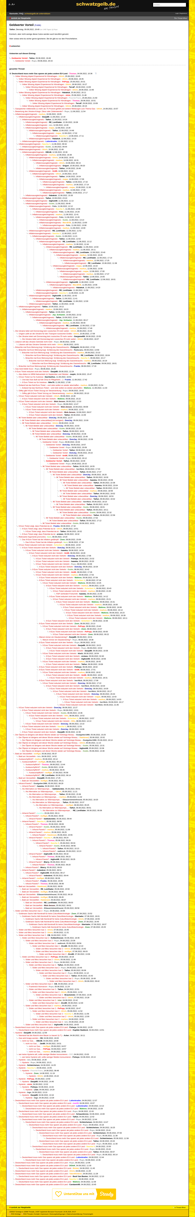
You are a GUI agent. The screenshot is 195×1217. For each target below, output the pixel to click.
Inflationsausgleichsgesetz (26, 114)
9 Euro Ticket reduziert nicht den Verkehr (32, 371)
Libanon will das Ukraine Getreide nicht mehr (33, 342)
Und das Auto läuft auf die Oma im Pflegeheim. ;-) (42, 380)
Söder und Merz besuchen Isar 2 (28, 911)
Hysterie (18, 1033)
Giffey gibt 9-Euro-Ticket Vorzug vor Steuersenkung (40, 391)
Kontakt (36, 1214)
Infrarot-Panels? (25, 783)
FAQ (21, 14)
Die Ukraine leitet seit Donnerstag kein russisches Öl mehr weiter (42, 331)
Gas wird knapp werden (28, 1038)
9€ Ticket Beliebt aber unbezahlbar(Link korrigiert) (42, 420)
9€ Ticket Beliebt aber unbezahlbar (33, 418)
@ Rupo (54, 29)
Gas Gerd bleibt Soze (24, 369)
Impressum (45, 1214)
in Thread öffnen (181, 18)
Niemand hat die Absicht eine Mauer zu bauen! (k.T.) (40, 1035)
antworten (15, 46)
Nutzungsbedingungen (58, 1214)
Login (177, 13)
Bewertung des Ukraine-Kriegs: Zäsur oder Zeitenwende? (39, 111)
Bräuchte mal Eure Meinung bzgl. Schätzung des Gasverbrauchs (42, 347)
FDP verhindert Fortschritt (67, 594)
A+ (13, 4)
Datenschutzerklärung (74, 1214)
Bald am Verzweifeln (23, 754)
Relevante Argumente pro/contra (32, 537)
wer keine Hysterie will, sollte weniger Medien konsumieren (43, 1054)
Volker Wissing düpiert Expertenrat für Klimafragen (36, 76)
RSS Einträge (15, 1214)
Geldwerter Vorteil (22, 61)
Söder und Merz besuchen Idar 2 (46, 946)
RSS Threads (27, 1214)
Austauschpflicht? (26, 759)
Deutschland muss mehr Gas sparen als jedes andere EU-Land (40, 73)
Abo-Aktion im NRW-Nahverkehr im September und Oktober (44, 374)
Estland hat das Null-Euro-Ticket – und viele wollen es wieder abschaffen (49, 385)
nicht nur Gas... (28, 1041)
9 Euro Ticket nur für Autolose (31, 377)
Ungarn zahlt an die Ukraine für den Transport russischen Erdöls (45, 334)
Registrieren (183, 13)
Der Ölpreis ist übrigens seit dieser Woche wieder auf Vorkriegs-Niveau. (45, 735)
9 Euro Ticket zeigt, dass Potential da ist (35, 526)
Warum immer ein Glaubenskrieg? (53, 637)
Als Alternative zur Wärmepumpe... (36, 789)
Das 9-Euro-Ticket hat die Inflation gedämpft (40, 539)
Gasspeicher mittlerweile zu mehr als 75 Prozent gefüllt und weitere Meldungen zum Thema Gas (55, 109)
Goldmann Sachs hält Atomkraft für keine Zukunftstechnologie (44, 913)
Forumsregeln (88, 1214)
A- (10, 4)
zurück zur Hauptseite (21, 18)
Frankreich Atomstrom (38, 987)
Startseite (13, 14)
